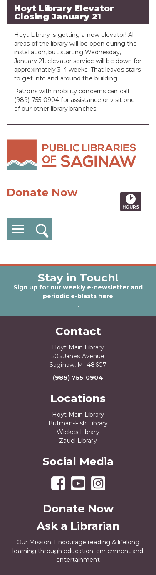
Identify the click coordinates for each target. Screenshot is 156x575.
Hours (131, 201)
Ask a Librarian (78, 526)
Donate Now (42, 192)
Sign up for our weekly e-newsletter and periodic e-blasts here (78, 292)
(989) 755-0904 (78, 377)
